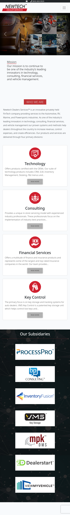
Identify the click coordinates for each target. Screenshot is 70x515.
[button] (5, 34)
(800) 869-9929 (37, 1)
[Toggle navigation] (64, 7)
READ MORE (35, 181)
